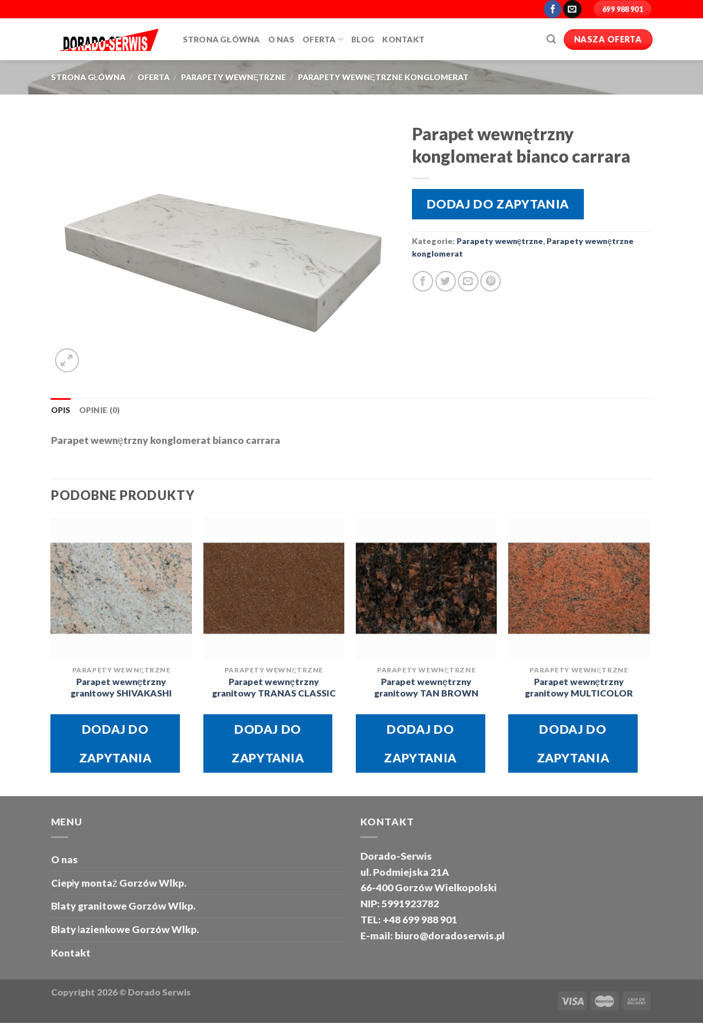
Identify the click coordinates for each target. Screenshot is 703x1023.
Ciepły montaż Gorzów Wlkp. (119, 883)
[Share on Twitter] (445, 281)
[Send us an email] (572, 9)
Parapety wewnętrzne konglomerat (383, 77)
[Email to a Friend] (468, 281)
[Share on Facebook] (423, 281)
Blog (362, 39)
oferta (154, 77)
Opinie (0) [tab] (99, 410)
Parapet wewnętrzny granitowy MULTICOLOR (579, 687)
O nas (64, 859)
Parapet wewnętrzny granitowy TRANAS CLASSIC (274, 687)
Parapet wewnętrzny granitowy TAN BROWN (426, 687)
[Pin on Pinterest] (490, 281)
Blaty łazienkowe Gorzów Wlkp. (125, 929)
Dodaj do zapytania (498, 203)
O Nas (281, 39)
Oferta (323, 39)
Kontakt (403, 39)
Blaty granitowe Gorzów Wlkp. (123, 906)
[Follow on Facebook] (553, 9)
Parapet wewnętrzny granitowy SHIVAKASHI (121, 687)
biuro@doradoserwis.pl (449, 936)
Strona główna (221, 39)
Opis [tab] (61, 410)
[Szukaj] (551, 39)
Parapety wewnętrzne (233, 77)
